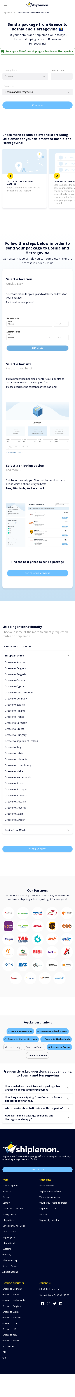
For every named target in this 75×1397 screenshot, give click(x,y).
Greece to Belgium (15, 668)
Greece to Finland (15, 710)
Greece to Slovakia (15, 801)
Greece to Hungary (15, 735)
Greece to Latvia (14, 753)
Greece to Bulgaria (15, 674)
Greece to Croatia (15, 680)
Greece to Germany (16, 722)
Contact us (37, 1170)
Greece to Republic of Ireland (21, 741)
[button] (37, 655)
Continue (37, 105)
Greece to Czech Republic (19, 692)
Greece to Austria (15, 662)
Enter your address (37, 573)
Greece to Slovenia (15, 807)
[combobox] (25, 76)
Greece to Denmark (16, 698)
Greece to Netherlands (18, 777)
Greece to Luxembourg (18, 765)
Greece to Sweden (15, 819)
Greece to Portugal (15, 789)
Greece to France (14, 716)
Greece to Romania (15, 795)
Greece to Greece (14, 729)
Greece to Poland (14, 783)
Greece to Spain (14, 813)
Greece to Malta (14, 771)
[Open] (68, 92)
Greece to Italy (13, 747)
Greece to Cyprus (14, 686)
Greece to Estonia (15, 704)
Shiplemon (7, 12)
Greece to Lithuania (16, 759)
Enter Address (37, 849)
